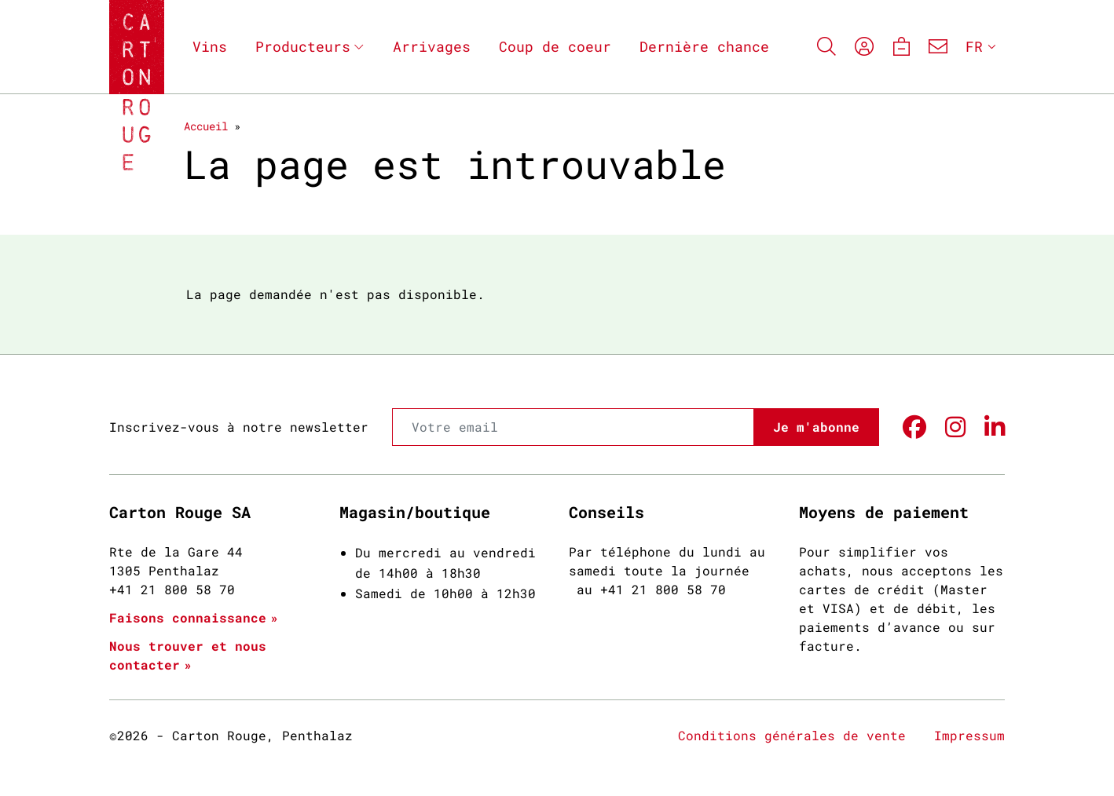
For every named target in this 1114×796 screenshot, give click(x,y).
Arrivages (432, 46)
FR (974, 46)
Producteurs (302, 46)
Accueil (206, 126)
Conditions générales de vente (792, 735)
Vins (209, 46)
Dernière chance (704, 46)
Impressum (969, 735)
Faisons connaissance (187, 617)
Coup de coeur (555, 46)
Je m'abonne (816, 426)
